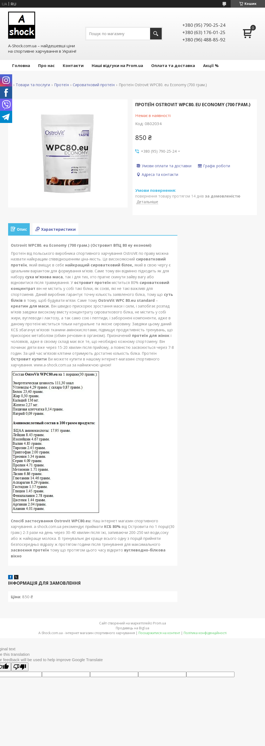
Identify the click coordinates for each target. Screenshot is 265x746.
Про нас (46, 65)
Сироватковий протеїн (94, 84)
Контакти (73, 65)
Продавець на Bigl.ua (132, 628)
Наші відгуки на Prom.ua (117, 65)
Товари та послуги (33, 84)
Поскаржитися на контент (159, 633)
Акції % (211, 65)
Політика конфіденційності (205, 633)
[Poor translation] (19, 667)
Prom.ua (159, 623)
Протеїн (61, 84)
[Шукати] (156, 33)
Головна (21, 65)
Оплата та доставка (173, 65)
